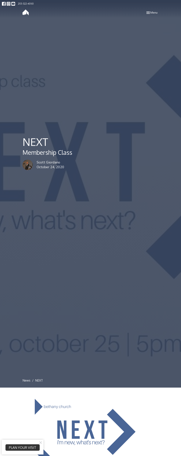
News (26, 380)
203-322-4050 (26, 3)
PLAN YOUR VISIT (22, 447)
